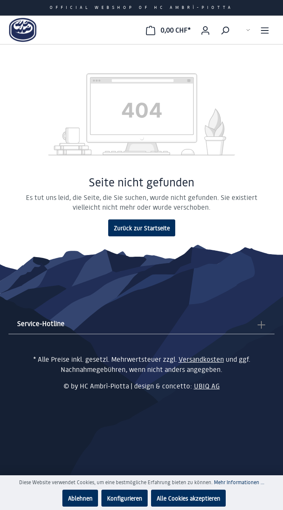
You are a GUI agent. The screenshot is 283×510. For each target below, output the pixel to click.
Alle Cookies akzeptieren (188, 498)
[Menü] (265, 30)
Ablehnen (80, 498)
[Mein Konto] (205, 30)
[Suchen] (225, 30)
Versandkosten (201, 359)
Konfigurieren (124, 498)
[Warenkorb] (168, 30)
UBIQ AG (207, 386)
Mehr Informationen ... (239, 482)
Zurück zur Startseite (142, 228)
